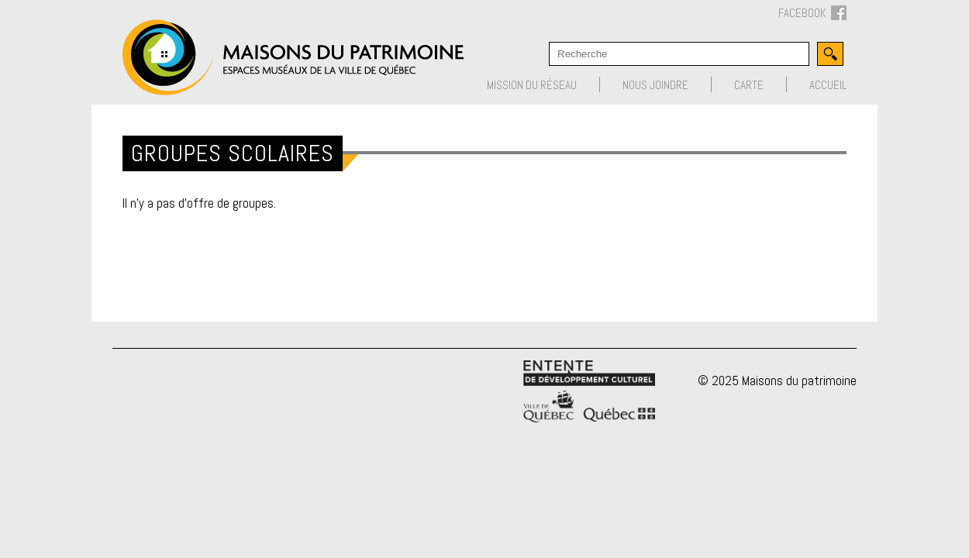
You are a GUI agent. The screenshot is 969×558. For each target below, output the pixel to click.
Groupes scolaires (232, 153)
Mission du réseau (532, 85)
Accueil (828, 85)
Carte (749, 85)
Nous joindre (655, 85)
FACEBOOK (812, 13)
